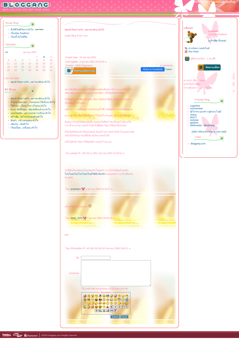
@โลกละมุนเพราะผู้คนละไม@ (205, 111)
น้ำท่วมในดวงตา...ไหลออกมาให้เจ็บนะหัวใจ (33, 102)
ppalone (194, 122)
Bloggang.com (198, 143)
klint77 (193, 117)
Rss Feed (192, 51)
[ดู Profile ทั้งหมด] (217, 40)
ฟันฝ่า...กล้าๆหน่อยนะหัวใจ (24, 120)
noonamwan (196, 108)
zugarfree (195, 105)
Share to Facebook (152, 69)
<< (6, 52)
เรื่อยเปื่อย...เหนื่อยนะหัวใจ (24, 127)
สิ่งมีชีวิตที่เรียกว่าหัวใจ (22, 29)
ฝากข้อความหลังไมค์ (197, 48)
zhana (193, 114)
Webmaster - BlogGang (202, 125)
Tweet (168, 69)
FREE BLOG (98, 174)
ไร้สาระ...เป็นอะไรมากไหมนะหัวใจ (28, 105)
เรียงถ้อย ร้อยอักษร (20, 33)
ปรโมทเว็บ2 (85, 174)
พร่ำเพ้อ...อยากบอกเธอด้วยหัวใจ (27, 116)
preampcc (78, 189)
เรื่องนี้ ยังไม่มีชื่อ (19, 36)
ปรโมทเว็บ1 (71, 174)
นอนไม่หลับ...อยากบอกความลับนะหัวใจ (31, 113)
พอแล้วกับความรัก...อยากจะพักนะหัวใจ (30, 82)
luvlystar (194, 120)
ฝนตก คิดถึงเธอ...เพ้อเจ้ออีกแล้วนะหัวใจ (31, 109)
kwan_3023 (79, 218)
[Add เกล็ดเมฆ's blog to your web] (209, 131)
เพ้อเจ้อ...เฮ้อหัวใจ (20, 124)
